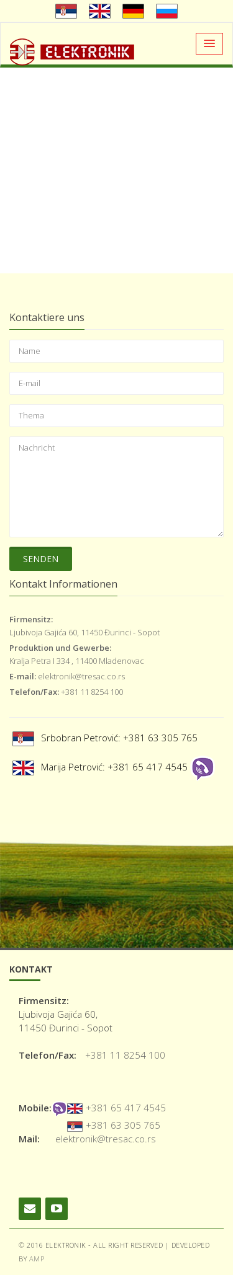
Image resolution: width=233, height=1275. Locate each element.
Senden (40, 559)
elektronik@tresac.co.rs (105, 1138)
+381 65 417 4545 (126, 1107)
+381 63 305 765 (123, 1125)
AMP (37, 1258)
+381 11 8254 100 (125, 1055)
